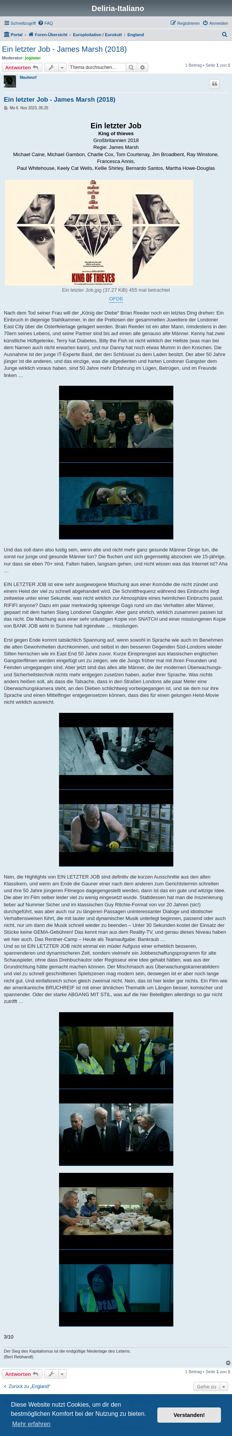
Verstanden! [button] (189, 1415)
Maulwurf (28, 77)
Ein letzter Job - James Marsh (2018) (64, 49)
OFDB (116, 299)
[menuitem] (45, 23)
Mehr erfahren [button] (31, 1424)
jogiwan (33, 58)
